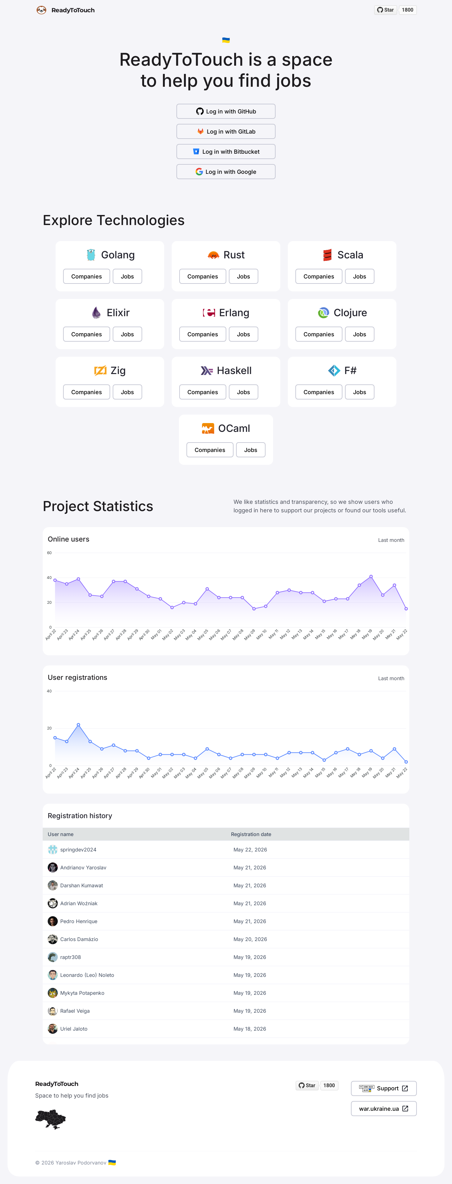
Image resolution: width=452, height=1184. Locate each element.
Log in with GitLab (226, 131)
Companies (86, 276)
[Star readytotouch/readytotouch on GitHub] (385, 10)
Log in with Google (226, 171)
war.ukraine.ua (384, 1108)
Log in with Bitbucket (226, 151)
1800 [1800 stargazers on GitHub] (407, 10)
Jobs (127, 276)
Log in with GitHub (226, 111)
